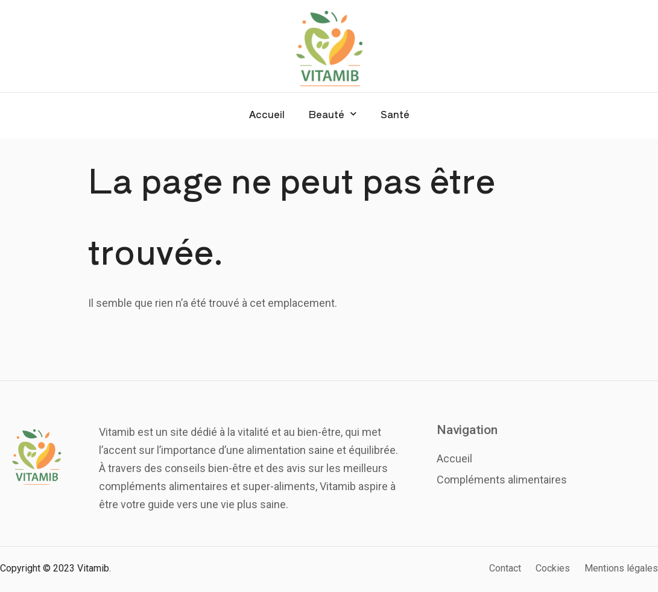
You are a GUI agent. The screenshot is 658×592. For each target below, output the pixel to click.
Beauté (332, 113)
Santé (395, 114)
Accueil (267, 114)
